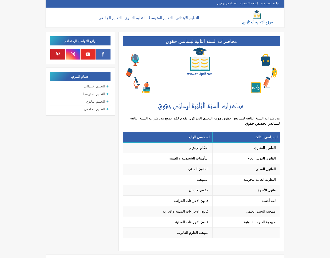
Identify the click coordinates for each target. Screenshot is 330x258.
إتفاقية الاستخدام (249, 3)
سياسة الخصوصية (270, 3)
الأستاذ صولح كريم (227, 3)
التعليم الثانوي (135, 18)
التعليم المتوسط (160, 18)
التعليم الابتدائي (187, 18)
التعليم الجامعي (110, 18)
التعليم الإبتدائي (94, 86)
